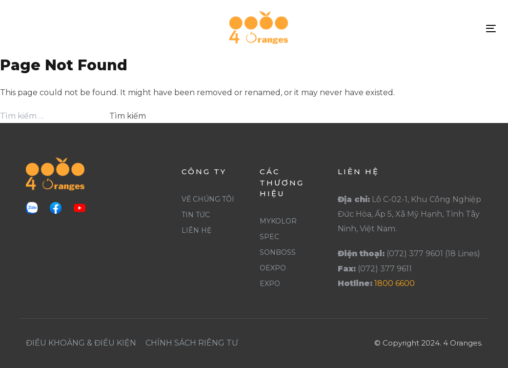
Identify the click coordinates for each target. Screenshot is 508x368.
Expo (270, 283)
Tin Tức (196, 214)
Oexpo (273, 268)
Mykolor (278, 221)
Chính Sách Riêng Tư (191, 343)
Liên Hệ (196, 230)
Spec (269, 236)
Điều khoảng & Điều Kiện (81, 343)
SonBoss (278, 252)
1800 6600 (394, 283)
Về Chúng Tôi (208, 199)
